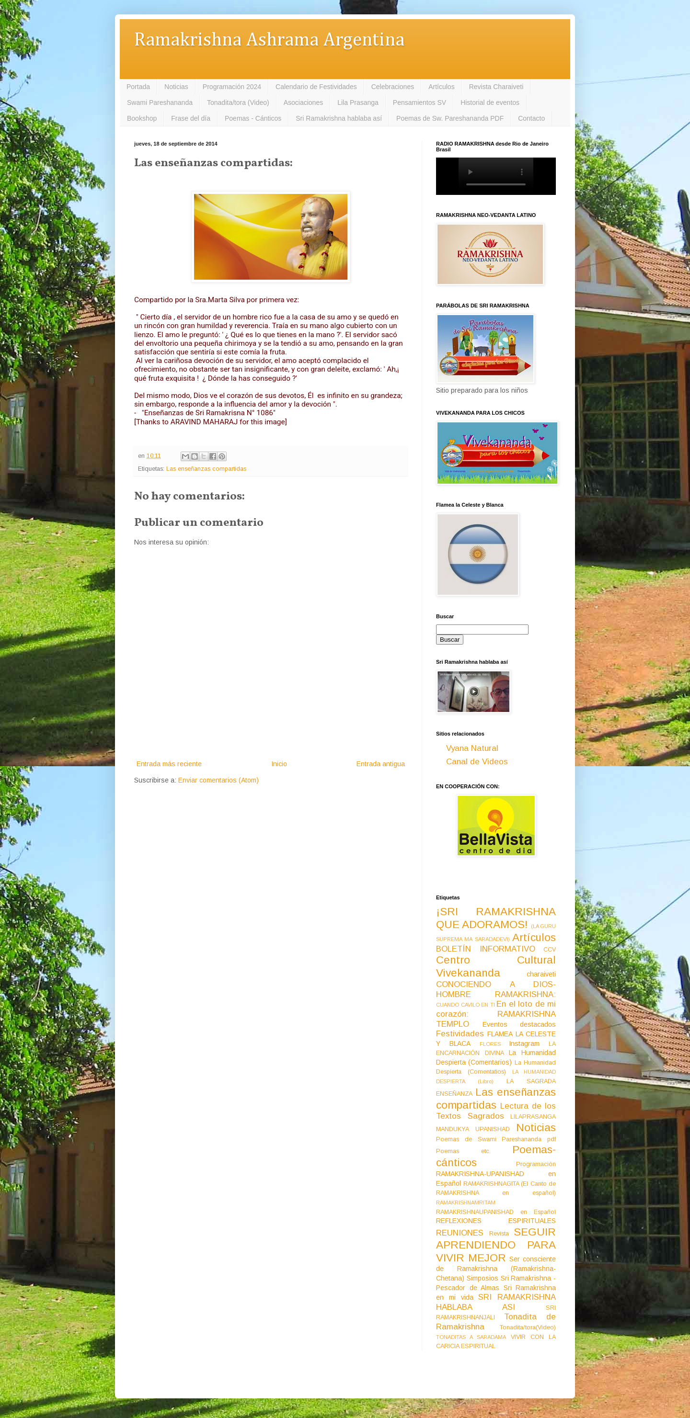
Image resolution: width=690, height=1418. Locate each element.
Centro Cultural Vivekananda (496, 966)
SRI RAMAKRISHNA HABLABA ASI (496, 1302)
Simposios (482, 1278)
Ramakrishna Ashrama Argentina (269, 40)
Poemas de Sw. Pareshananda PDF (450, 118)
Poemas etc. (463, 1151)
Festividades (460, 1033)
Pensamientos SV (419, 102)
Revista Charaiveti (496, 87)
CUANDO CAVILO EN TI (465, 1005)
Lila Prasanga (358, 102)
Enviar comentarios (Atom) (218, 780)
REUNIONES (459, 1232)
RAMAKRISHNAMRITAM (465, 1202)
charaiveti (541, 974)
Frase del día (190, 118)
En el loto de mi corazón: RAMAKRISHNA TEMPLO (496, 1013)
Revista (499, 1233)
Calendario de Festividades (316, 87)
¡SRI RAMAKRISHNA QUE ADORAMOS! (496, 918)
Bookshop (142, 118)
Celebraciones (392, 87)
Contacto (531, 118)
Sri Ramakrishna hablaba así (339, 118)
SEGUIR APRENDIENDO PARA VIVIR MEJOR (496, 1245)
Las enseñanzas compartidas (206, 468)
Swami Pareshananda (160, 102)
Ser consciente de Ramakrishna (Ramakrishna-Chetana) (496, 1268)
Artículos (441, 87)
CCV (549, 949)
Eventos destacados (519, 1024)
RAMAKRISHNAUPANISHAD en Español (496, 1212)
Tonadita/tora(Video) (528, 1327)
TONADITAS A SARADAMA (471, 1337)
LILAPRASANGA (533, 1116)
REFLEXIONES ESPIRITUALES (496, 1221)
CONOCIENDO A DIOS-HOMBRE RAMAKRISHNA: (496, 989)
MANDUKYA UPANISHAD (473, 1129)
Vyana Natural (472, 748)
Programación (536, 1164)
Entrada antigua (380, 764)
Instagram (524, 1043)
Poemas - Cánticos (253, 118)
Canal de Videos (477, 761)
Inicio (279, 764)
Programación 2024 (232, 87)
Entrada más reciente (169, 764)
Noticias (176, 87)
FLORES (490, 1044)
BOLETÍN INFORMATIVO (485, 948)
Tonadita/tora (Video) (238, 102)
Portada (138, 87)
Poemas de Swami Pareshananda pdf (496, 1139)
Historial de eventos (489, 102)
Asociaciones (303, 102)
